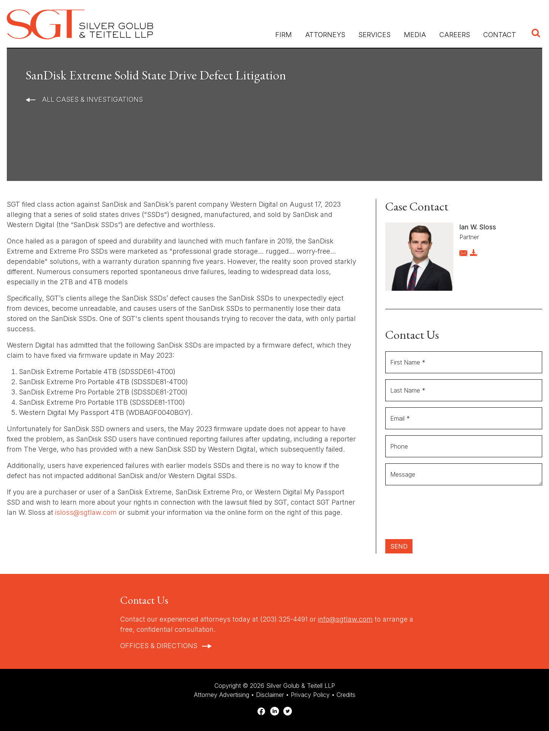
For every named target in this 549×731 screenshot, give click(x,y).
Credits (346, 694)
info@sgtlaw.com (345, 619)
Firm (283, 35)
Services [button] (374, 35)
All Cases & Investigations (91, 99)
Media (415, 35)
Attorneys (325, 35)
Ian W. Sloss (477, 227)
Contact (499, 35)
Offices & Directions (158, 646)
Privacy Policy (310, 694)
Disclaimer (270, 694)
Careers (454, 35)
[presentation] (442, 515)
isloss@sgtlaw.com (86, 512)
